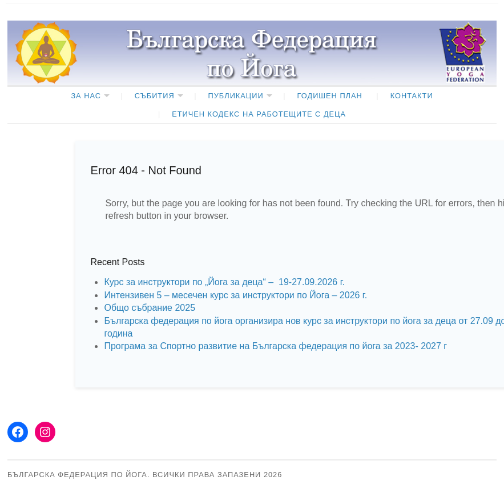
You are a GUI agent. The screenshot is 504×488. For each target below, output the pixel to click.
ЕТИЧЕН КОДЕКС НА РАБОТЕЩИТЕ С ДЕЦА (259, 114)
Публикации (236, 95)
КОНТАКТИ (411, 95)
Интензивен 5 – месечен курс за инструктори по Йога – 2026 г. (235, 295)
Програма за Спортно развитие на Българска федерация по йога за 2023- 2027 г (275, 346)
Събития (155, 95)
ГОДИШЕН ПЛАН (329, 95)
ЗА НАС (86, 95)
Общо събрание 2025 (149, 308)
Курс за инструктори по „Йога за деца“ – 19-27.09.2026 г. (224, 282)
